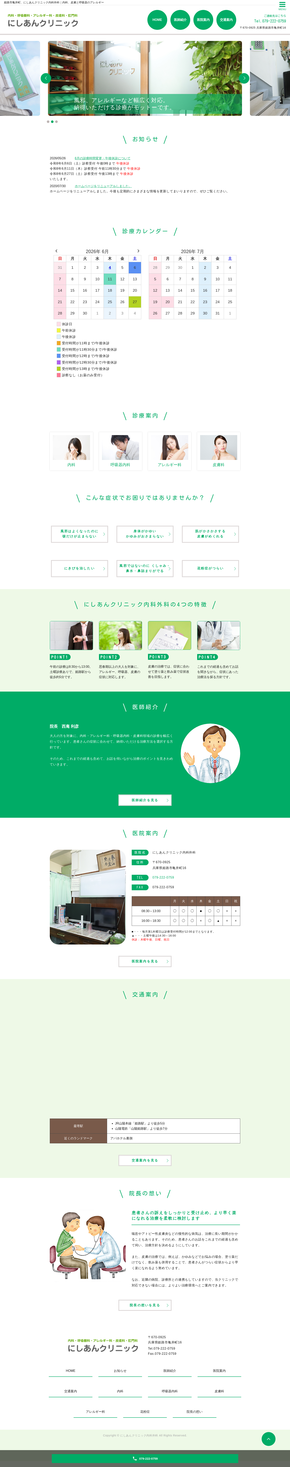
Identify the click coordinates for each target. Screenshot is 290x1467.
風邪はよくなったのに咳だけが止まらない (79, 534)
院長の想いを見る (145, 1310)
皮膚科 (219, 1397)
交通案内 (226, 19)
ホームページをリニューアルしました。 (103, 186)
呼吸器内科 (170, 1397)
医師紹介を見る (145, 802)
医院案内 (203, 19)
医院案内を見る (145, 964)
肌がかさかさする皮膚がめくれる (210, 534)
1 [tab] (48, 121)
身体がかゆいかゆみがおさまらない (145, 534)
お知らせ (120, 1376)
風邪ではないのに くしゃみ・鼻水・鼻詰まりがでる (144, 569)
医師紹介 (180, 19)
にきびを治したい (79, 569)
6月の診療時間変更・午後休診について (103, 158)
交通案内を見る (145, 1164)
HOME (157, 19)
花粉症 (145, 1417)
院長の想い (195, 1417)
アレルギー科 (95, 1417)
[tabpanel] (145, 78)
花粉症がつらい (210, 569)
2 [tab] (52, 121)
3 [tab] (56, 121)
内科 (120, 1397)
